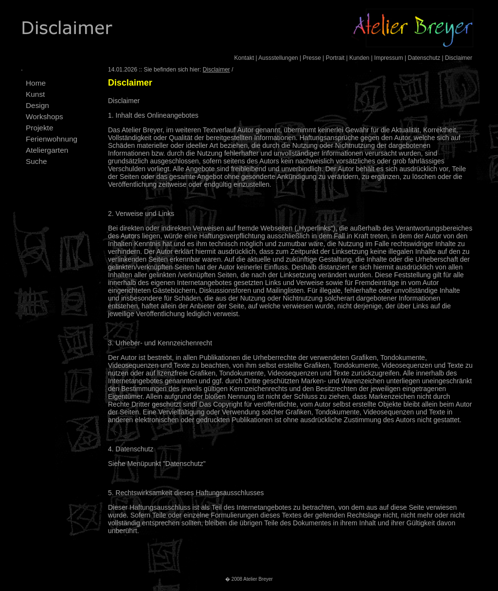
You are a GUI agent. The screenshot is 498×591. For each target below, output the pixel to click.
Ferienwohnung (51, 139)
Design (37, 105)
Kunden (359, 57)
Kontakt (244, 57)
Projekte (39, 128)
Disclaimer (458, 57)
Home (36, 83)
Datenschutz (424, 57)
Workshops (44, 116)
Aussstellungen (278, 57)
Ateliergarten (47, 150)
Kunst (35, 94)
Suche (36, 161)
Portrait (335, 57)
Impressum (388, 57)
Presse (312, 57)
